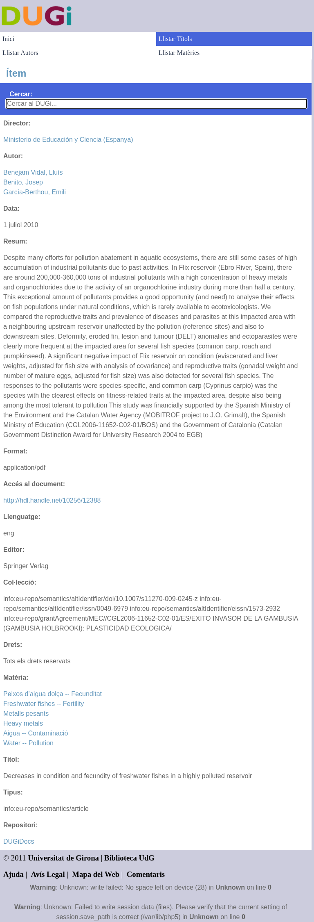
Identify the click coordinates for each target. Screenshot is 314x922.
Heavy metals (23, 723)
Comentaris (146, 874)
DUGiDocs (18, 841)
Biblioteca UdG (129, 858)
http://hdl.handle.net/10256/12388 (52, 500)
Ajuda (13, 874)
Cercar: (20, 94)
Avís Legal (48, 874)
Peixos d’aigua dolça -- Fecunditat (52, 693)
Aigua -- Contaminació (35, 733)
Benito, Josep (23, 182)
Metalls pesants (26, 713)
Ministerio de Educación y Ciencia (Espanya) (68, 139)
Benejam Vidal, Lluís (33, 172)
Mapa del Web (95, 874)
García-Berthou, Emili (34, 192)
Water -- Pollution (28, 743)
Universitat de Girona (63, 858)
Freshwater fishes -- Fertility (43, 703)
